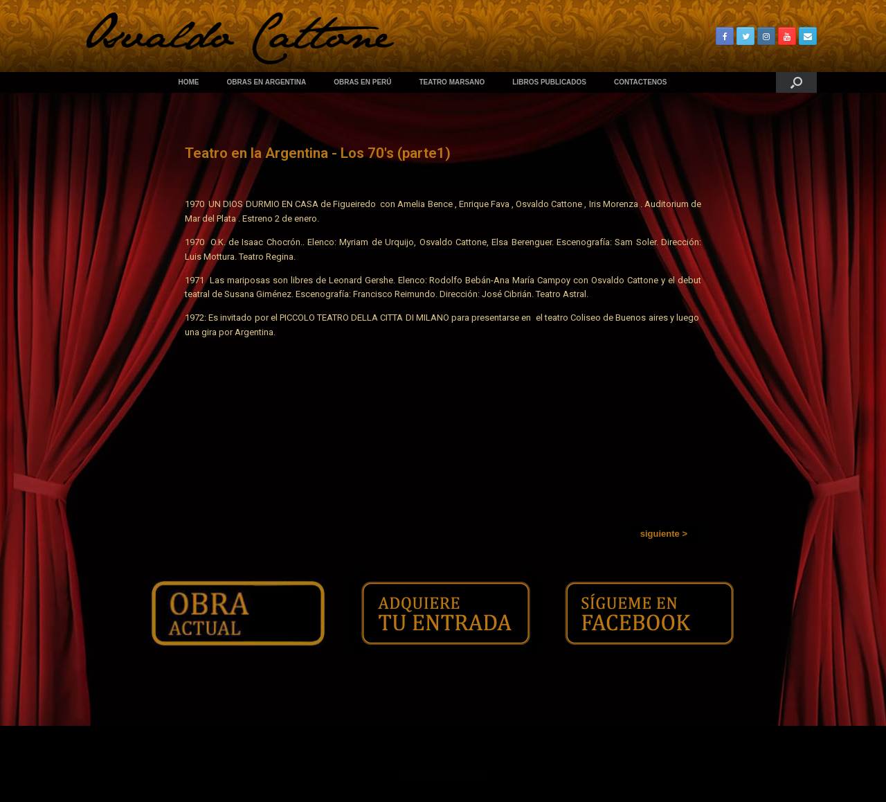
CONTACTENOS (640, 82)
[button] (663, 533)
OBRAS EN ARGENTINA (267, 82)
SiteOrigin (465, 775)
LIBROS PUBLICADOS (549, 82)
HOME (189, 82)
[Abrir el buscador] (796, 82)
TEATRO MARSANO (452, 82)
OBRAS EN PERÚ (362, 82)
